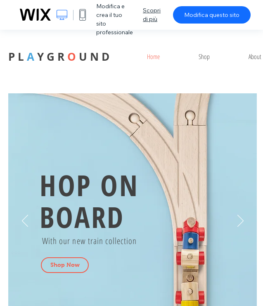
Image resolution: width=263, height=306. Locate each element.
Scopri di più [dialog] (152, 15)
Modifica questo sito (211, 15)
